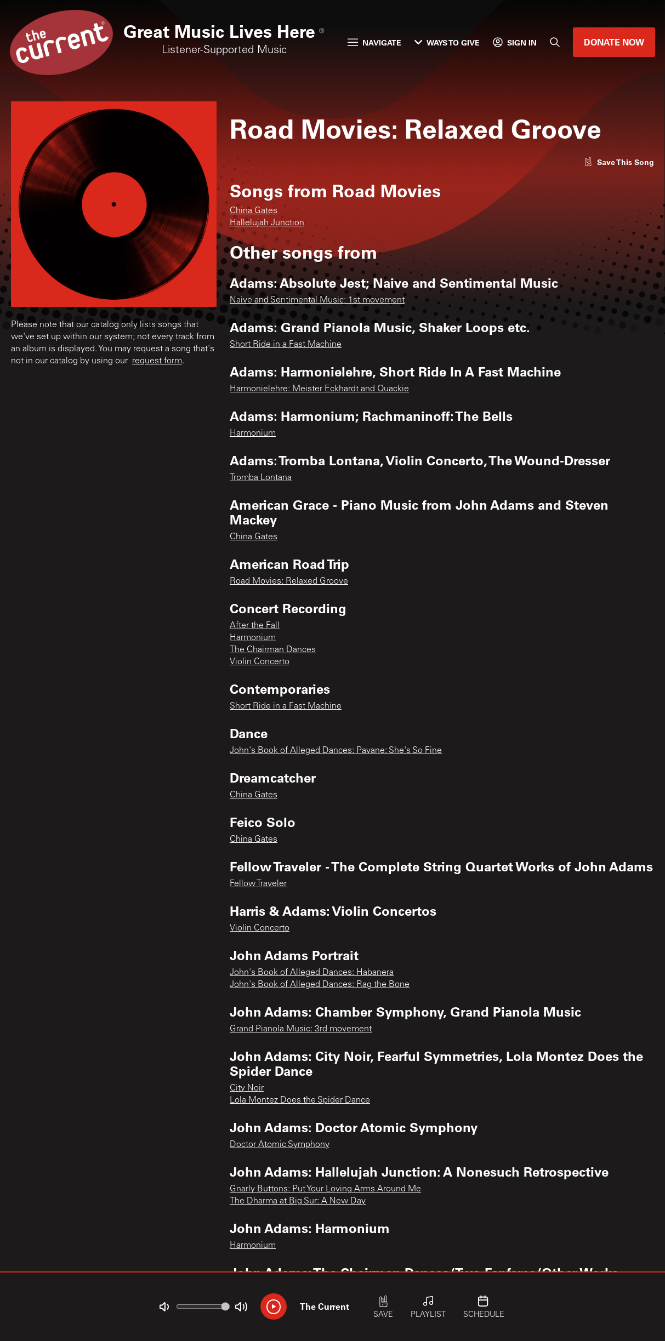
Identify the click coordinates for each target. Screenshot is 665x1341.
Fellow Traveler (258, 884)
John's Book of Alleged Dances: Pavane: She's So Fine (336, 750)
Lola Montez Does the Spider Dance (300, 1100)
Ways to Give (447, 42)
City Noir (247, 1088)
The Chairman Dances (273, 650)
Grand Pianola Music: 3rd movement (301, 1029)
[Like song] (619, 162)
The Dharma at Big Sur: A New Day (298, 1201)
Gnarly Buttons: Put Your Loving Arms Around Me (325, 1189)
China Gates (253, 211)
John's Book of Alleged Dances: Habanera (312, 972)
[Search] (554, 42)
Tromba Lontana (261, 477)
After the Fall (255, 625)
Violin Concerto (259, 662)
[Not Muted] (164, 1307)
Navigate (374, 42)
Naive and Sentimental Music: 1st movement (317, 300)
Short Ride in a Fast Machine (286, 344)
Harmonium (253, 433)
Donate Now (614, 42)
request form (157, 361)
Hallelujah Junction (267, 223)
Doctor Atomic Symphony (279, 1144)
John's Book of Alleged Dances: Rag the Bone (320, 984)
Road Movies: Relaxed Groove (289, 581)
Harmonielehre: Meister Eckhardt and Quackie (319, 389)
